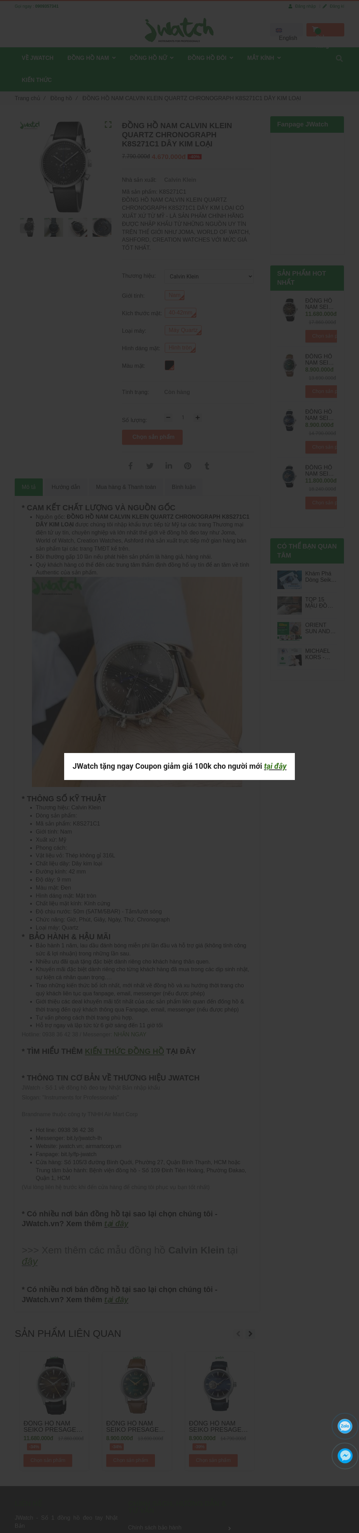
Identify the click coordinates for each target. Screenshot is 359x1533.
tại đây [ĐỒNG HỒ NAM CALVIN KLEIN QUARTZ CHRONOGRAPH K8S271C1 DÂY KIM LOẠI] (275, 766)
